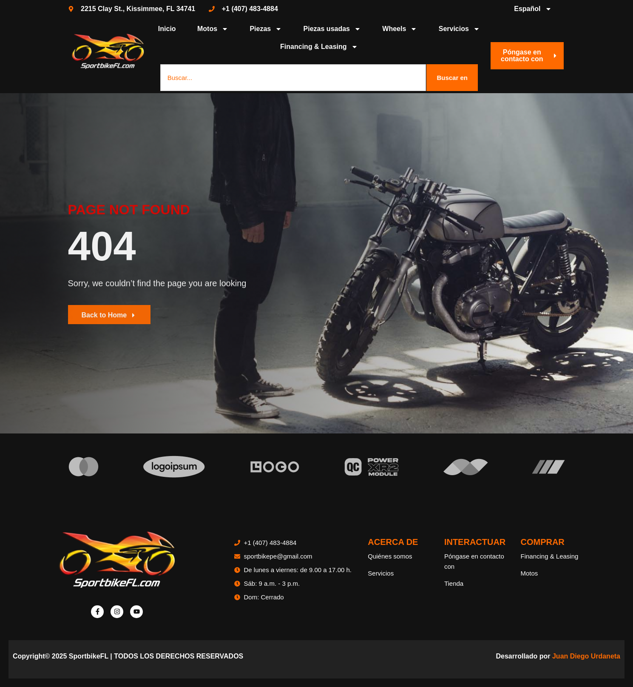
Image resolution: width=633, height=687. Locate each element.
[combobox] (293, 77)
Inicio (167, 28)
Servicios (459, 29)
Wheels (399, 29)
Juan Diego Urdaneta (586, 656)
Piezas (266, 29)
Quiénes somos (390, 556)
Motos (212, 29)
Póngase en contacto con (474, 561)
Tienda (453, 583)
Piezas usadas (332, 29)
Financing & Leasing (319, 46)
